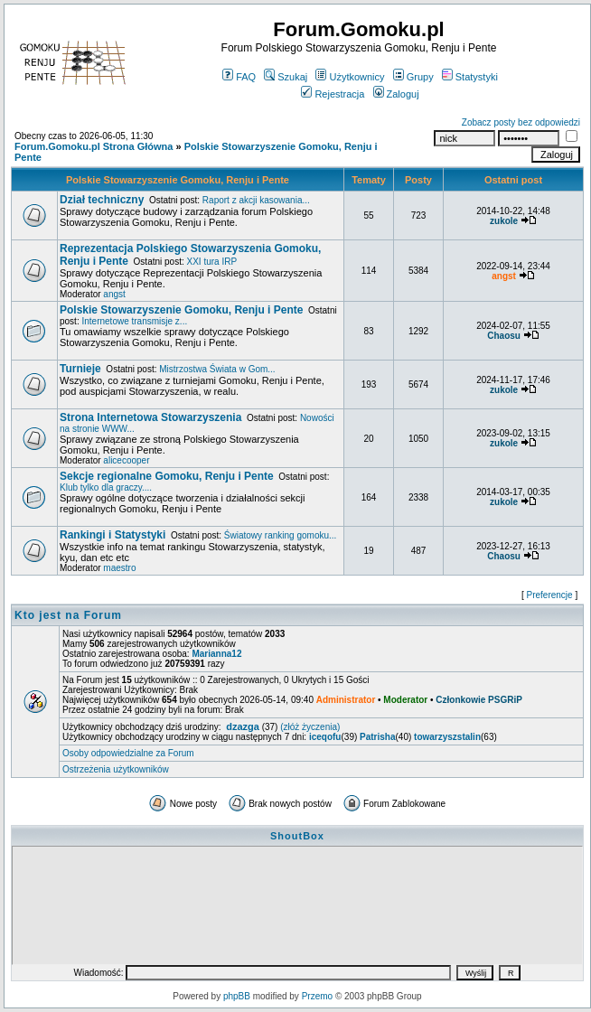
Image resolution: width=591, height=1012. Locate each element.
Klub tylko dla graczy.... (106, 487)
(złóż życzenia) (310, 727)
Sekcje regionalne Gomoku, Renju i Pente (167, 476)
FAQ (239, 76)
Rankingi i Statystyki (112, 535)
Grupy (413, 76)
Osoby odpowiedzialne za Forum (128, 753)
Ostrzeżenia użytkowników (115, 769)
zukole (504, 221)
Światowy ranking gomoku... (280, 535)
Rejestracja (332, 94)
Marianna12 (216, 654)
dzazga (242, 726)
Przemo (317, 996)
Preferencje (550, 595)
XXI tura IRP (212, 262)
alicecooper (126, 460)
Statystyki (470, 76)
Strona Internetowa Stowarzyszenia (150, 417)
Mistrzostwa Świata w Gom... (217, 369)
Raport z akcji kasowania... (256, 200)
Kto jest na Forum (68, 615)
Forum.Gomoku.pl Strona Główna (93, 146)
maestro (119, 568)
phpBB (236, 996)
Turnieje (80, 368)
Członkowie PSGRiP (479, 700)
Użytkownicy (349, 76)
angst (114, 294)
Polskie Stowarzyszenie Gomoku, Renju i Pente (177, 179)
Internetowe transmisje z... (134, 321)
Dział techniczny (102, 199)
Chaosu (504, 336)
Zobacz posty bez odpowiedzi (521, 122)
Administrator (346, 700)
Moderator (405, 700)
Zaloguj (396, 94)
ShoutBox (297, 835)
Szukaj (285, 76)
